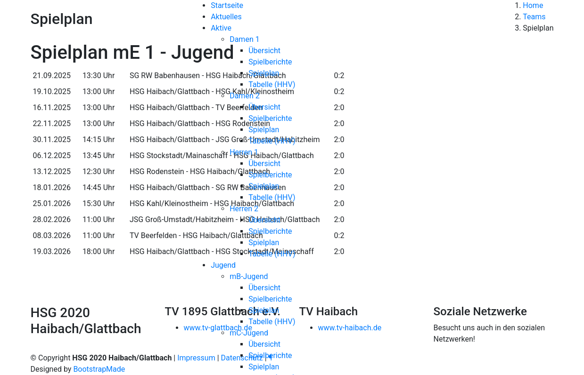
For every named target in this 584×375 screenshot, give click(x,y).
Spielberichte (270, 61)
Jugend (223, 265)
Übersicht (264, 50)
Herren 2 (244, 208)
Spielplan (263, 73)
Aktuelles (226, 16)
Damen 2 (245, 95)
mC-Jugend (249, 332)
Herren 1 (244, 152)
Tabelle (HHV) (271, 84)
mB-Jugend (249, 276)
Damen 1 (245, 39)
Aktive (221, 28)
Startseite (227, 5)
